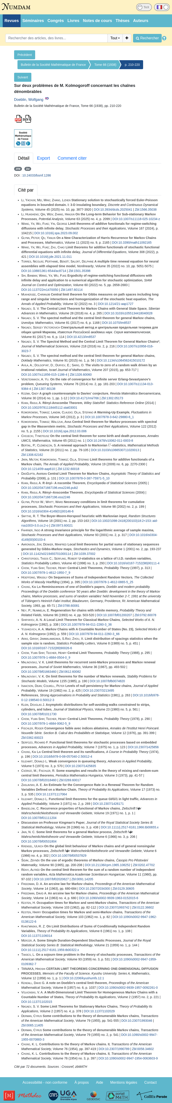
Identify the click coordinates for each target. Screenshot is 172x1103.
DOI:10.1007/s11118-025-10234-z (136, 219)
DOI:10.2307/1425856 (143, 747)
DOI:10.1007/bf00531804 (38, 841)
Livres (73, 20)
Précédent (24, 55)
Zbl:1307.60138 (44, 388)
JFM (18, 169)
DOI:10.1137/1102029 (99, 1011)
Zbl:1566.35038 (146, 209)
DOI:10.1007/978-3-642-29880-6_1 (109, 417)
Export (43, 158)
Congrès (55, 20)
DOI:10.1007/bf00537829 (68, 855)
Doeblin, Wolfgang (28, 99)
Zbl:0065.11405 (32, 1025)
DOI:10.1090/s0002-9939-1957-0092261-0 (128, 987)
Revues (11, 20)
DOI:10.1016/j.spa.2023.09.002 (56, 233)
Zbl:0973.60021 (62, 525)
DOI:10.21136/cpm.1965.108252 (107, 865)
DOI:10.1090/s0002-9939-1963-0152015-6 (108, 898)
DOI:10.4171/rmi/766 (84, 398)
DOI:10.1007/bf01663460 (38, 671)
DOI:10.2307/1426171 (108, 803)
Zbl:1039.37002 (84, 554)
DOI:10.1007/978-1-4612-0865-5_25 (107, 582)
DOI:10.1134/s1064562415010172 (121, 360)
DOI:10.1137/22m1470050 (39, 289)
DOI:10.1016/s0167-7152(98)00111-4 (133, 563)
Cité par (26, 190)
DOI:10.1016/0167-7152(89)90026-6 (46, 648)
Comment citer (72, 158)
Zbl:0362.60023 (32, 737)
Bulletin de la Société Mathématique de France (53, 64)
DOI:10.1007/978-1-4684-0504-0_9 (45, 657)
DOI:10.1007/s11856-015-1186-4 (44, 374)
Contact (150, 1082)
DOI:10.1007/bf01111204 (38, 818)
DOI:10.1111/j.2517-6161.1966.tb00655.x (130, 827)
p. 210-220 (132, 64)
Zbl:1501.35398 (79, 271)
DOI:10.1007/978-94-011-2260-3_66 (94, 634)
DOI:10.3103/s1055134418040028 (128, 313)
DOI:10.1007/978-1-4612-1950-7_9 (45, 572)
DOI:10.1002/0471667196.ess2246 (45, 497)
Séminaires (33, 20)
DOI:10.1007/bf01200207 (114, 615)
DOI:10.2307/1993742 (114, 907)
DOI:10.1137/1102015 (36, 1002)
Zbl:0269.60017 (70, 780)
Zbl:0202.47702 (144, 865)
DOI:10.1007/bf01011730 (38, 714)
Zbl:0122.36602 (143, 907)
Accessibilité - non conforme (45, 1082)
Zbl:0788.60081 (68, 605)
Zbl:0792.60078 (145, 615)
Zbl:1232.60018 (68, 469)
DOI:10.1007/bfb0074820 (107, 681)
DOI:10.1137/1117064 (51, 794)
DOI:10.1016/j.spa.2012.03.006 (65, 431)
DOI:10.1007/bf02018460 (38, 780)
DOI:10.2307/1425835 (80, 766)
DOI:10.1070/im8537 (116, 322)
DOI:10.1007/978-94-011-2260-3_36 (86, 624)
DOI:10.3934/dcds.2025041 (113, 209)
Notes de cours (97, 20)
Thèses (122, 20)
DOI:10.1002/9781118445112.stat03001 (49, 407)
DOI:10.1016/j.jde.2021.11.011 (50, 256)
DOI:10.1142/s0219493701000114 (47, 554)
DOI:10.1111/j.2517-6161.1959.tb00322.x (50, 950)
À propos (82, 1082)
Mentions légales (123, 1082)
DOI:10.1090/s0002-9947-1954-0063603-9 (128, 1058)
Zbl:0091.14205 (82, 879)
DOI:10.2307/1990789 (114, 1049)
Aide (99, 1082)
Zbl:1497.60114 (71, 289)
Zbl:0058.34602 (143, 1049)
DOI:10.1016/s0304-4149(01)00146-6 (47, 511)
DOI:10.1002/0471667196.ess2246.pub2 (49, 488)
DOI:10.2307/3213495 (98, 690)
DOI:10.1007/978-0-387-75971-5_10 (84, 478)
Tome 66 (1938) (105, 64)
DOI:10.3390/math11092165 (132, 242)
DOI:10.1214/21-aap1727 (115, 304)
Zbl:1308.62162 (32, 455)
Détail (23, 158)
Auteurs (140, 20)
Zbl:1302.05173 (112, 398)
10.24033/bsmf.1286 (36, 175)
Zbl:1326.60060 (81, 374)
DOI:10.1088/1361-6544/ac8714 (43, 271)
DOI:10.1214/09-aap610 (38, 469)
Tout (113, 38)
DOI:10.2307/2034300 (94, 888)
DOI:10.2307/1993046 (136, 1020)
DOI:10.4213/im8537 (81, 337)
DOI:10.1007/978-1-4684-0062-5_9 (45, 723)
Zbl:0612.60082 (70, 671)
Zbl (28, 169)
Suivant (22, 77)
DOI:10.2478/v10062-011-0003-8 (110, 440)
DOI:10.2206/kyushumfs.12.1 (83, 978)
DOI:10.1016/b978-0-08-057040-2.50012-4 (62, 756)
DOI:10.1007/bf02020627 (51, 879)
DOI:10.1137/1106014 (36, 936)
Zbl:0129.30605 (123, 888)
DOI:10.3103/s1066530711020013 (115, 450)
